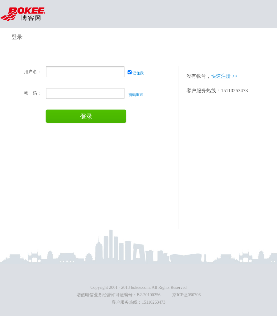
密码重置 (135, 95)
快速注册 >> (224, 76)
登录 (86, 116)
